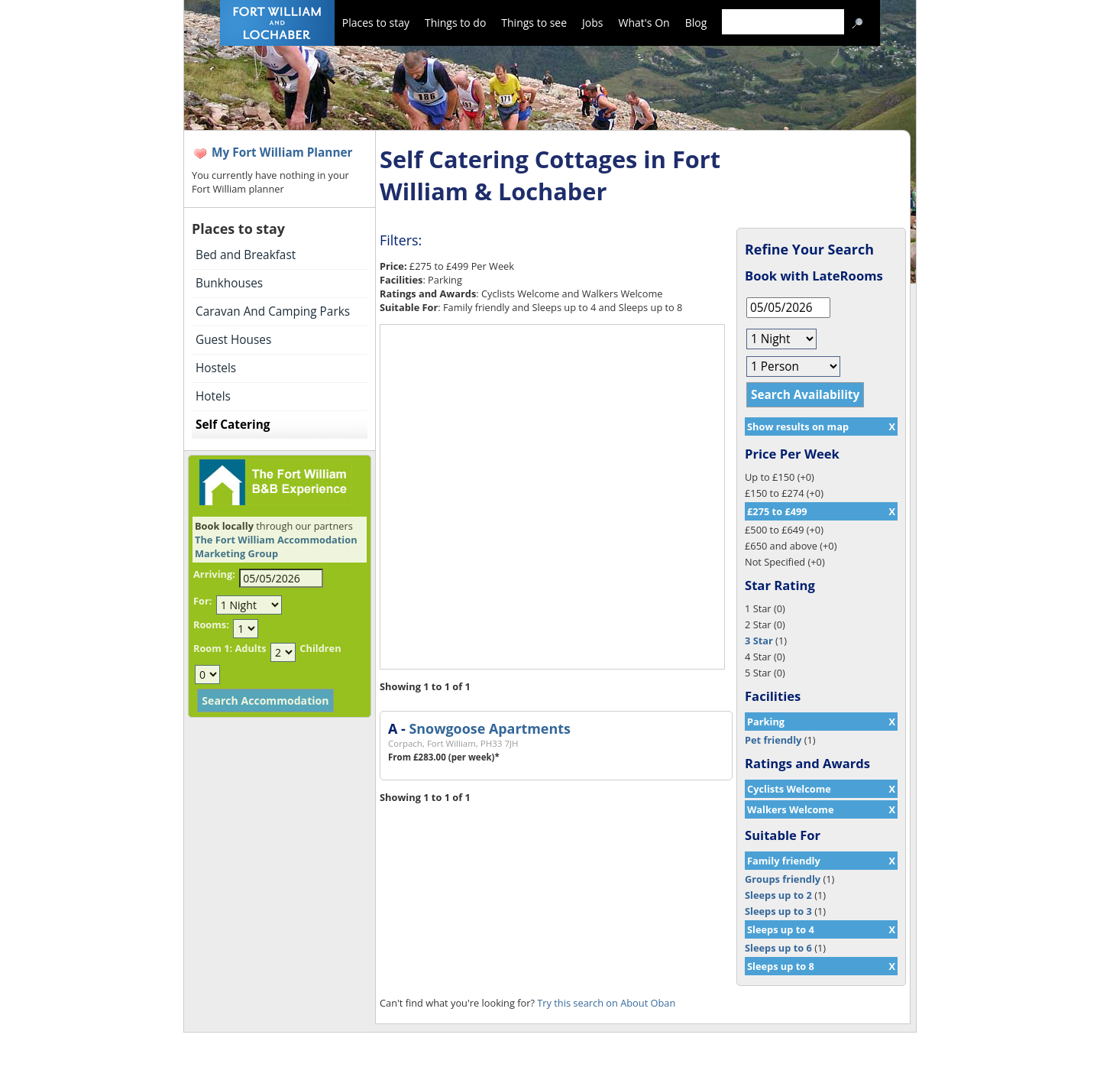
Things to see (534, 22)
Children (320, 648)
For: (202, 601)
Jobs (592, 22)
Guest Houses (233, 340)
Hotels (213, 396)
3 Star (759, 640)
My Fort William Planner (282, 152)
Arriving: (214, 574)
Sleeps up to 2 (778, 895)
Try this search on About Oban (606, 1003)
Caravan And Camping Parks (273, 311)
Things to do (455, 22)
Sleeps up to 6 (778, 948)
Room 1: (212, 648)
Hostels (216, 368)
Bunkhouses (229, 283)
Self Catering (233, 425)
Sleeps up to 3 (778, 911)
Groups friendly (782, 879)
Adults (250, 648)
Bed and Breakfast (246, 255)
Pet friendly (773, 740)
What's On (644, 22)
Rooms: (211, 624)
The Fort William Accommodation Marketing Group (276, 546)
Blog (696, 22)
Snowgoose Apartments (489, 728)
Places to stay (375, 22)
